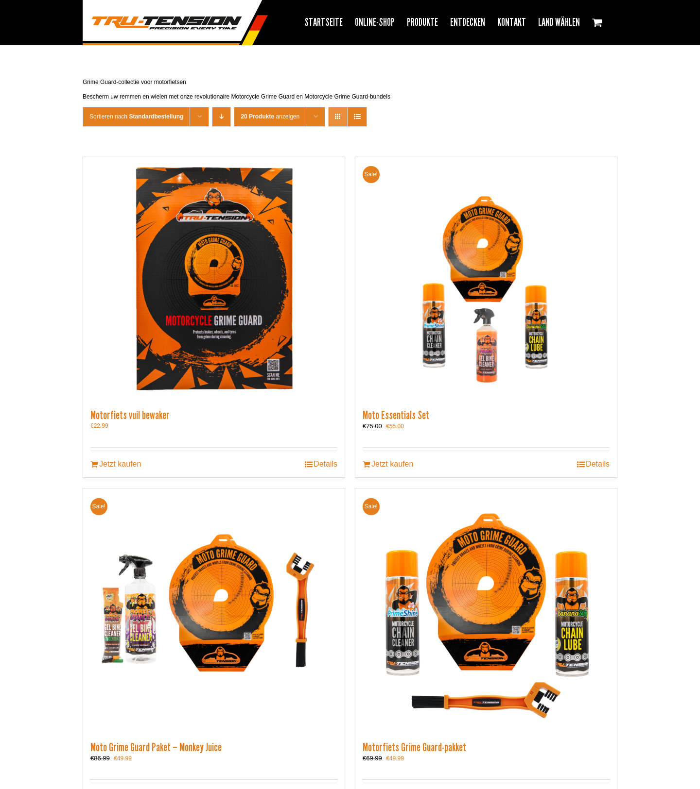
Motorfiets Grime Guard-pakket (414, 747)
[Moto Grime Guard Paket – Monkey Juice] (214, 609)
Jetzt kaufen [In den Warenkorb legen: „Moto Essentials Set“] (392, 464)
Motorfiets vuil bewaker (130, 415)
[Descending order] (221, 117)
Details (325, 464)
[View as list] (357, 116)
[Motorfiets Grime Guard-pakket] (486, 609)
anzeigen (270, 116)
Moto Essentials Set (396, 415)
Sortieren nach (136, 116)
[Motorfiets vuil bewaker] (214, 277)
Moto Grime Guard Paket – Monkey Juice (156, 747)
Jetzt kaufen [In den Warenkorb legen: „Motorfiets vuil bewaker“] (120, 464)
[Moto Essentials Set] (486, 277)
